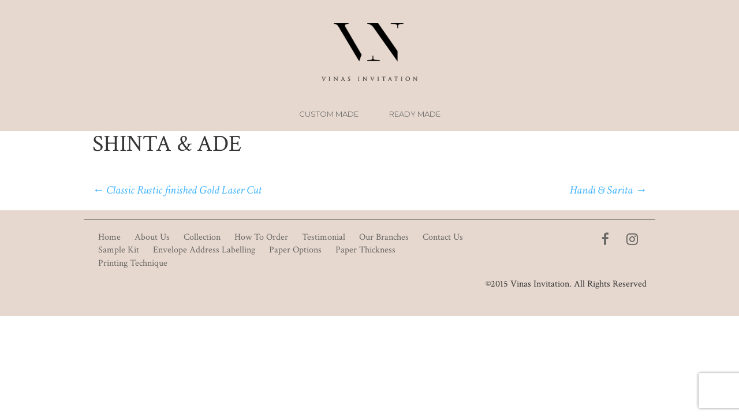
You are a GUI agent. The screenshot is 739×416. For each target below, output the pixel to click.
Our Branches (384, 237)
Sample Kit (118, 250)
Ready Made (415, 113)
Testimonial (323, 237)
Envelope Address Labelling (204, 250)
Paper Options (295, 250)
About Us (152, 237)
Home (109, 237)
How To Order (261, 237)
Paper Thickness (365, 250)
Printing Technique (132, 263)
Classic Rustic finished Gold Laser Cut (177, 190)
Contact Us (443, 237)
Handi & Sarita (608, 190)
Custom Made (329, 113)
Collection (202, 237)
